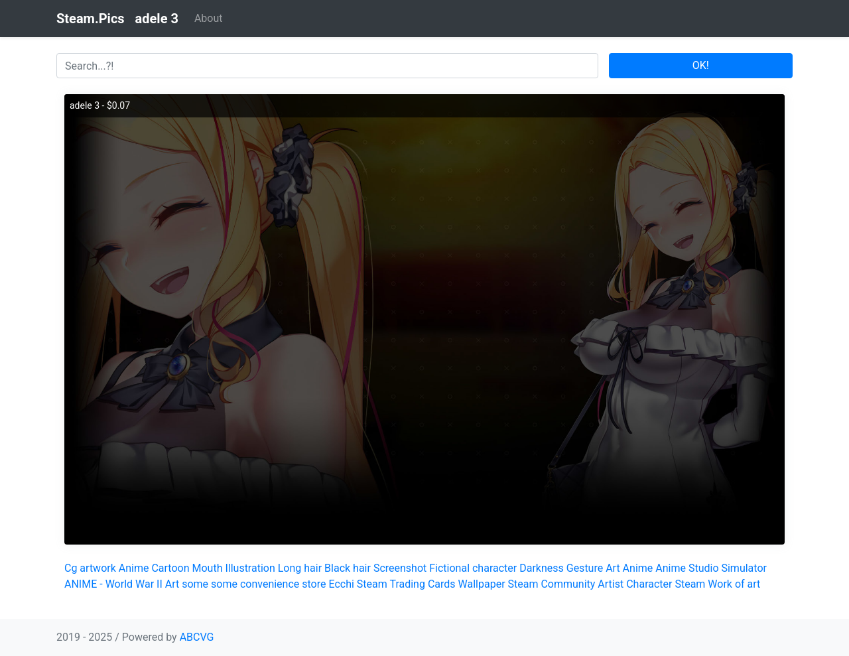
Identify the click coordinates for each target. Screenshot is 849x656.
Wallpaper (481, 584)
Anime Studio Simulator (711, 568)
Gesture (584, 568)
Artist (610, 584)
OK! (700, 65)
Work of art (734, 584)
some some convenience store (254, 584)
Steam (690, 584)
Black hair (347, 568)
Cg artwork (90, 568)
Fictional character (473, 568)
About (208, 18)
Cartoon (170, 568)
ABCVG (197, 637)
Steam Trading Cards (406, 584)
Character (649, 584)
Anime (134, 568)
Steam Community (552, 584)
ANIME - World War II (113, 584)
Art (613, 568)
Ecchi (341, 584)
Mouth (207, 568)
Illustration (250, 568)
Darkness (541, 568)
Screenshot (399, 568)
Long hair (300, 568)
